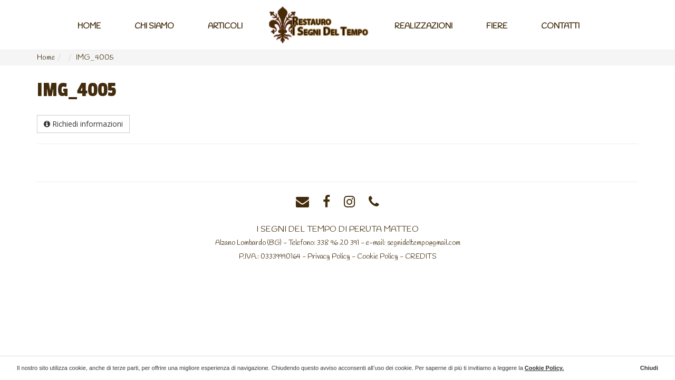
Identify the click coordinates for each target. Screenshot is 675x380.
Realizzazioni (423, 26)
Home (89, 26)
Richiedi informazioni (83, 124)
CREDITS (421, 256)
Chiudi (649, 368)
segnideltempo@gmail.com (423, 243)
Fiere (496, 26)
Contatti (560, 26)
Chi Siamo (154, 26)
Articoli (225, 26)
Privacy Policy (328, 256)
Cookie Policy (377, 256)
